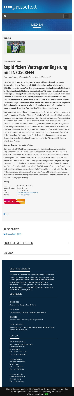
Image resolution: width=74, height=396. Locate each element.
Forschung (20, 305)
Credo (52, 327)
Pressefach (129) (12, 234)
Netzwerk (46, 327)
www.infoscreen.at (23, 195)
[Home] (5, 16)
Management (37, 327)
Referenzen (23, 330)
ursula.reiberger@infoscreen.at (27, 192)
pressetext (13, 320)
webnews (32, 320)
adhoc (19, 320)
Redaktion (32, 312)
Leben (27, 305)
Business (13, 305)
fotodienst (39, 320)
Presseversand (14, 312)
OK (46, 394)
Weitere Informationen (35, 394)
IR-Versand (24, 312)
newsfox (25, 320)
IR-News (33, 305)
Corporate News (26, 327)
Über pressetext (15, 327)
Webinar (43, 312)
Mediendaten (14, 330)
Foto (38, 312)
